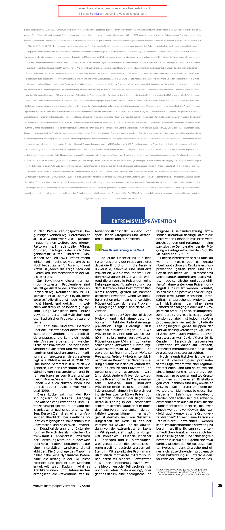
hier (96, 13)
